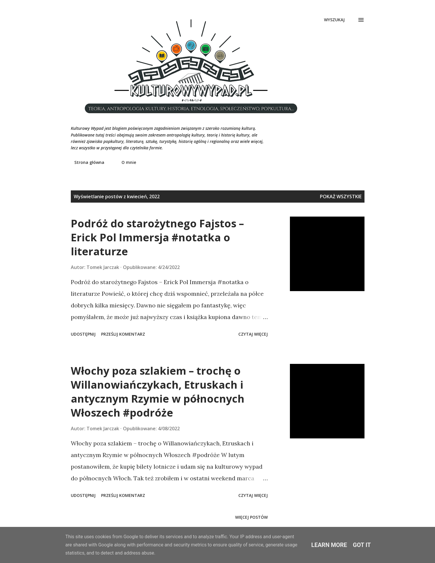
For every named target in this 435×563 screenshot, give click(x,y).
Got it (362, 544)
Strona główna (86, 162)
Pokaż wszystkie (341, 196)
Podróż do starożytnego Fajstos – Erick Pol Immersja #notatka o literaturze (157, 237)
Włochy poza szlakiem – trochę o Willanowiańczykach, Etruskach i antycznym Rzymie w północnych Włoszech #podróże (157, 392)
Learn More (329, 544)
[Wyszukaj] (334, 20)
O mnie (125, 162)
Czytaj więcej (253, 334)
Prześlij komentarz (123, 334)
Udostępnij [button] (83, 334)
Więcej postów (251, 517)
